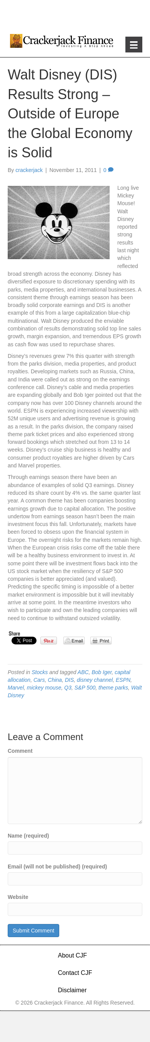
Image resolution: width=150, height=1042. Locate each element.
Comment (20, 751)
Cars (39, 680)
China (55, 680)
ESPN (123, 680)
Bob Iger (102, 672)
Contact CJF (75, 972)
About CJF (72, 955)
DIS (69, 680)
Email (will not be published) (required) (57, 866)
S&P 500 (85, 688)
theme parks (113, 688)
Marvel (16, 688)
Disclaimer (72, 990)
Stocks (40, 672)
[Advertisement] (75, 15)
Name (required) (28, 836)
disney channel (95, 680)
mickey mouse (44, 688)
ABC (83, 672)
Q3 (68, 688)
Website (18, 897)
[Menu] (133, 44)
